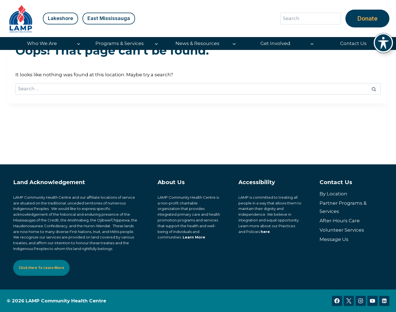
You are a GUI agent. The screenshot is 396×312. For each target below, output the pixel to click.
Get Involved (275, 43)
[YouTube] (372, 301)
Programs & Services (119, 43)
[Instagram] (361, 301)
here (265, 231)
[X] (349, 301)
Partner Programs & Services (343, 207)
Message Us (334, 239)
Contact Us (353, 43)
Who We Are (42, 43)
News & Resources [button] (197, 43)
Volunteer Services (342, 230)
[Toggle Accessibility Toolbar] (383, 42)
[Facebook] (337, 301)
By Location (333, 193)
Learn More (194, 237)
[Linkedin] (384, 301)
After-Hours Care (340, 220)
